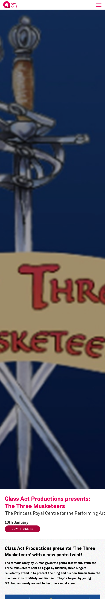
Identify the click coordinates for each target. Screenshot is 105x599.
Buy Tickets (22, 529)
